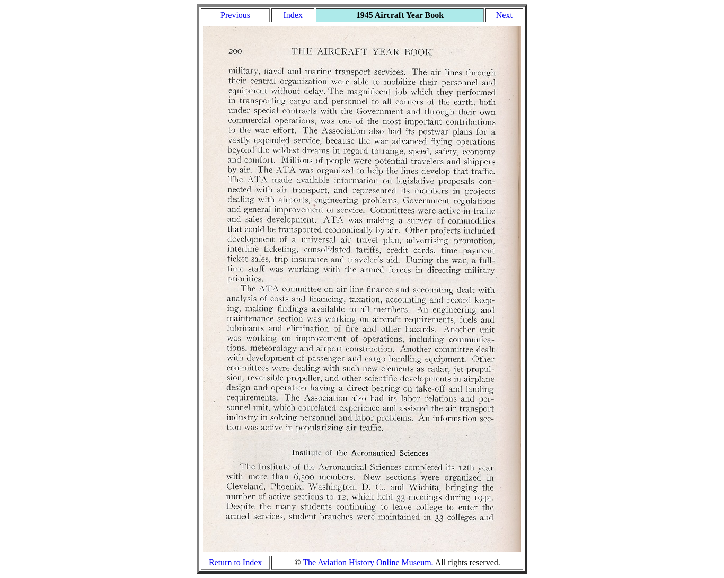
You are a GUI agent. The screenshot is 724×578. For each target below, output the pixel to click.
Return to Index (235, 562)
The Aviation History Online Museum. (367, 562)
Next (504, 15)
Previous (235, 15)
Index (292, 15)
